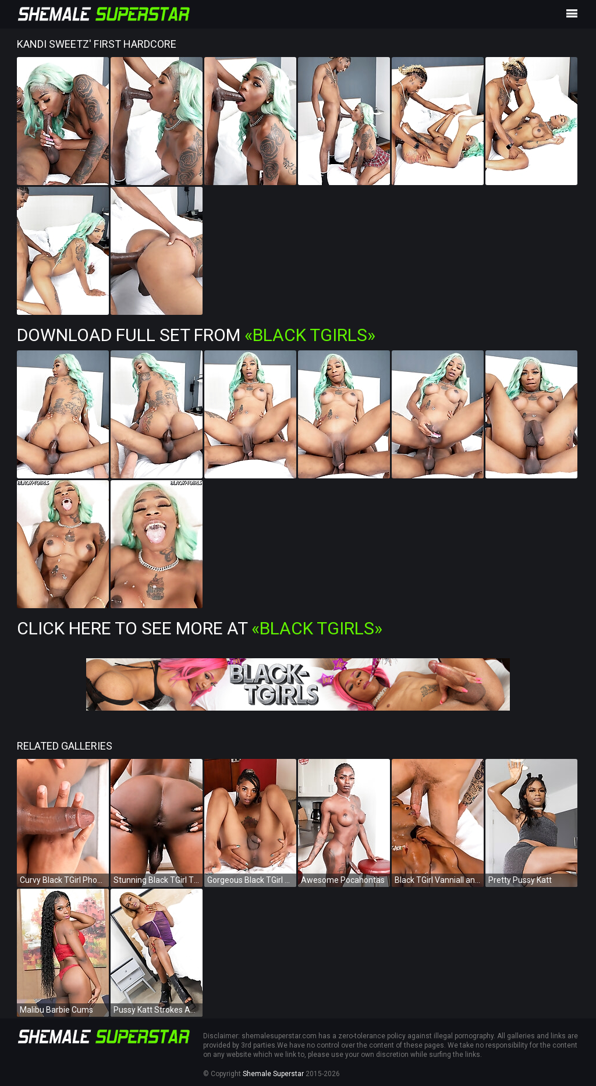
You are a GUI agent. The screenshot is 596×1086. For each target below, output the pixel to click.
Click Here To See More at (199, 628)
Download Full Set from (196, 335)
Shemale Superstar (273, 1074)
